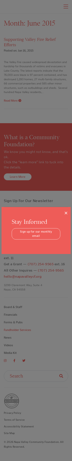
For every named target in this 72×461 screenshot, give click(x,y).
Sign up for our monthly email (36, 234)
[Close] (65, 213)
